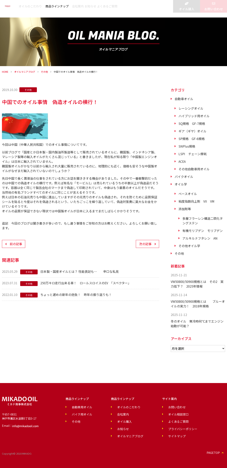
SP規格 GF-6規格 (191, 138)
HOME (5, 71)
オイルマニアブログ (24, 71)
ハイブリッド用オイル (194, 116)
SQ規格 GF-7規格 (191, 123)
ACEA (182, 161)
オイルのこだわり (62, 9)
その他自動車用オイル (194, 169)
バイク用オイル (78, 414)
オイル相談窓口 (159, 414)
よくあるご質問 (154, 9)
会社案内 (115, 9)
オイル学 (181, 184)
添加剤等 (184, 208)
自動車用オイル (78, 407)
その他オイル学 (189, 245)
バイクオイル (184, 176)
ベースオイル (187, 193)
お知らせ (132, 9)
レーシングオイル (190, 108)
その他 (44, 71)
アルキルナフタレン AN (199, 238)
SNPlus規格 (186, 146)
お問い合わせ (213, 12)
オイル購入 (186, 12)
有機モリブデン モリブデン (202, 230)
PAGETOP (216, 451)
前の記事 (16, 243)
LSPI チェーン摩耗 (192, 153)
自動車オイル (184, 98)
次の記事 (145, 243)
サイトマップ (158, 435)
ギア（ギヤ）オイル (192, 131)
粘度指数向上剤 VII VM (196, 201)
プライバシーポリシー (163, 428)
